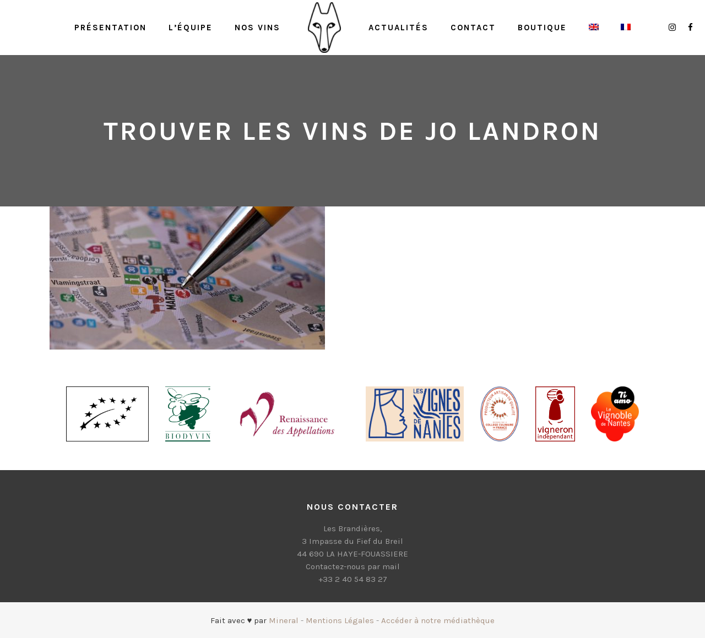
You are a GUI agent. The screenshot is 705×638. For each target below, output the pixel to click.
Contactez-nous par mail (353, 566)
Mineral (284, 620)
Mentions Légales (340, 620)
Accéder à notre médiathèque (438, 620)
